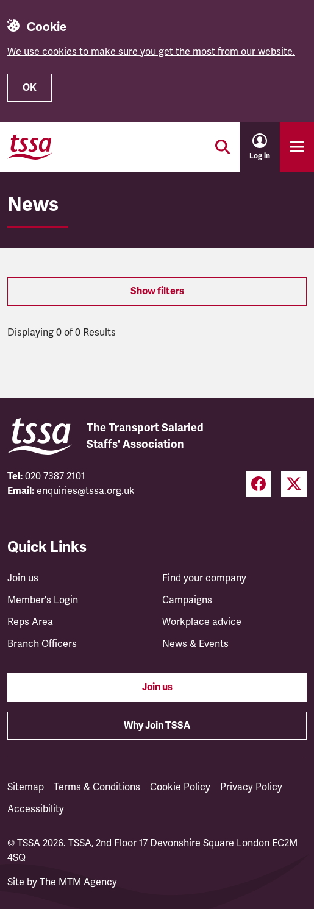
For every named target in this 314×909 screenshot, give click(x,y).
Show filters (157, 291)
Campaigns (187, 600)
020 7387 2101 (55, 476)
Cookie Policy (180, 787)
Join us (22, 578)
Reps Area (30, 622)
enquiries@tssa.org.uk (86, 491)
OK (30, 88)
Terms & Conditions (97, 787)
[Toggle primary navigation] (297, 147)
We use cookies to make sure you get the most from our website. (151, 52)
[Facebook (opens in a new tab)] (258, 484)
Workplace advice (201, 622)
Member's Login (42, 600)
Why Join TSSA (157, 726)
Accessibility (35, 809)
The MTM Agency (78, 882)
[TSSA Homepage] (29, 147)
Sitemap (25, 787)
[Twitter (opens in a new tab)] (294, 484)
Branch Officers (42, 644)
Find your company (204, 578)
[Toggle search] (222, 147)
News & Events (195, 644)
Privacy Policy (251, 787)
